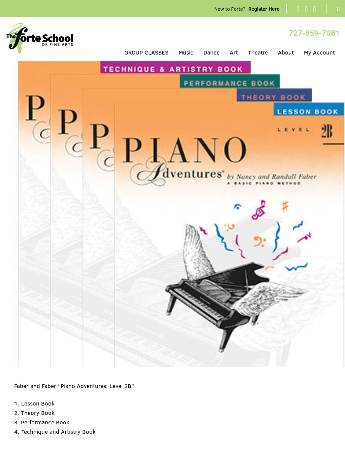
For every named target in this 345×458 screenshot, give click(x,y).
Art (234, 52)
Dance (211, 52)
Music (186, 52)
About (286, 52)
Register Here (263, 8)
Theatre (258, 52)
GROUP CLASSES (146, 52)
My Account (319, 52)
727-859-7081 (314, 33)
